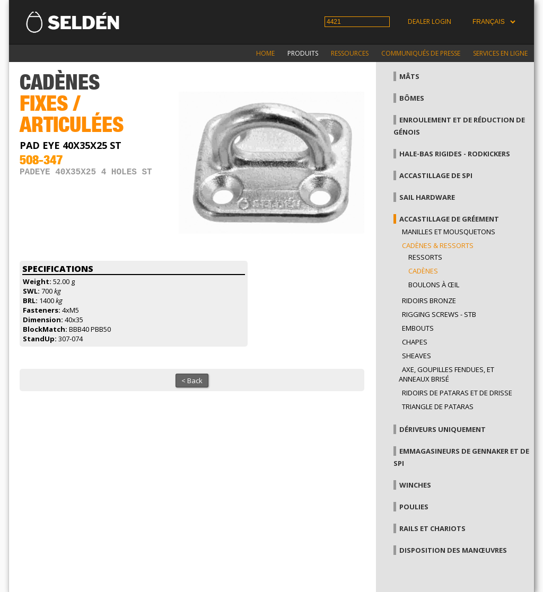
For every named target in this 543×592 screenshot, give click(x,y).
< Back (192, 380)
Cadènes (423, 271)
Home (265, 53)
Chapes (414, 342)
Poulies (413, 506)
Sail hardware (427, 197)
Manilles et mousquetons (448, 231)
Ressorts (425, 257)
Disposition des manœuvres (453, 550)
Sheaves (416, 355)
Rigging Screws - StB (439, 314)
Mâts (409, 76)
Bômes (411, 98)
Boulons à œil (433, 284)
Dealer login (429, 21)
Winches (415, 485)
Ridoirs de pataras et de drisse (457, 392)
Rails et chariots (432, 528)
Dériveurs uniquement (442, 429)
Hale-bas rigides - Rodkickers (454, 153)
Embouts (418, 328)
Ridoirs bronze (429, 300)
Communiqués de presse (420, 53)
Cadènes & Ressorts (438, 245)
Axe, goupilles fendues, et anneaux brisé (446, 374)
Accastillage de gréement (449, 219)
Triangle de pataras (438, 406)
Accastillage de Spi (435, 175)
